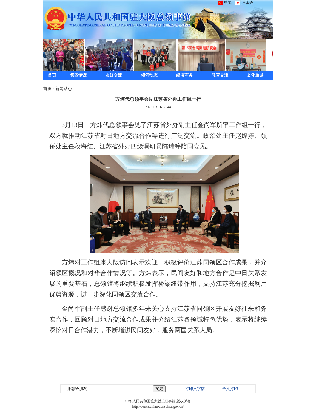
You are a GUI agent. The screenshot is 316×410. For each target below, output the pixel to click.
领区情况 (78, 75)
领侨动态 (149, 75)
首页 (52, 75)
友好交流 (113, 75)
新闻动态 (63, 88)
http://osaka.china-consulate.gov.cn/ (158, 406)
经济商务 (184, 75)
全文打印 (230, 388)
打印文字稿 (195, 388)
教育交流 (220, 75)
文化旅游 (255, 75)
